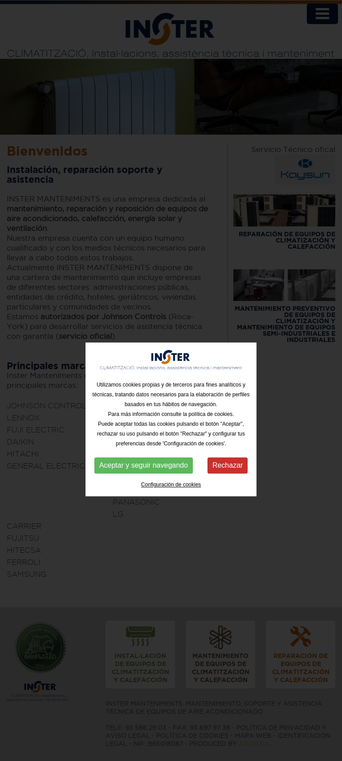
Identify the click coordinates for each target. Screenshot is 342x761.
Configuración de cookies (171, 491)
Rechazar (227, 472)
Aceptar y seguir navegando (143, 472)
